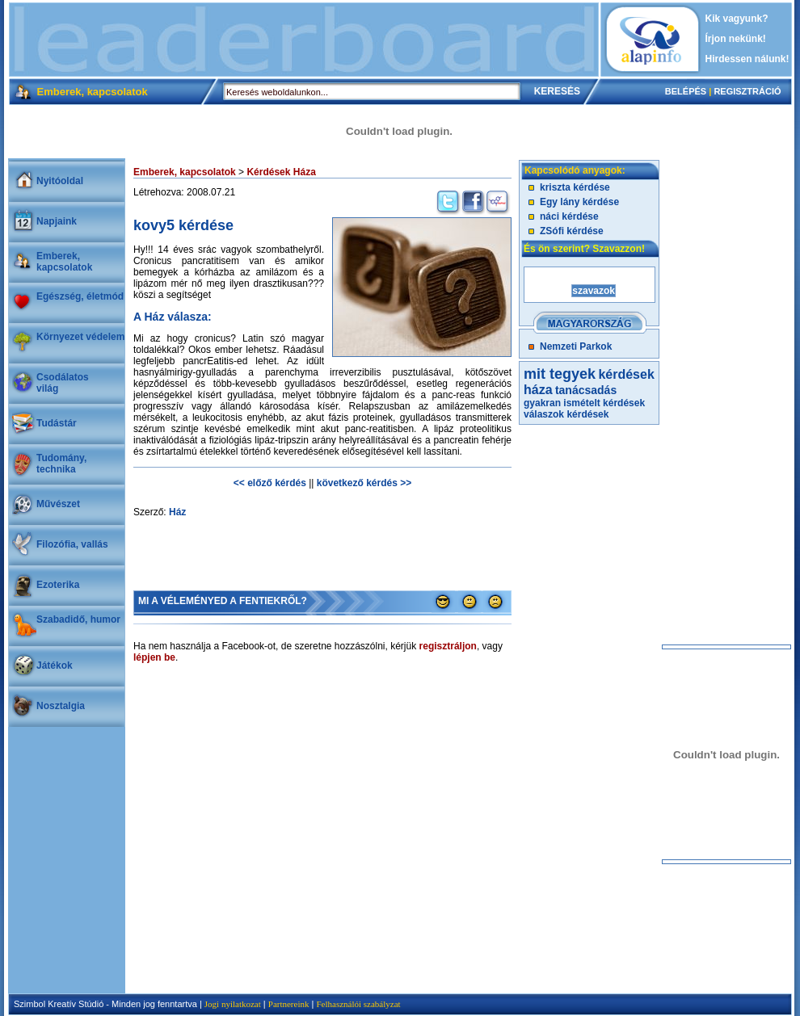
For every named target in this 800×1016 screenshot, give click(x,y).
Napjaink (56, 221)
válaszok (544, 414)
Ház (177, 512)
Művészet (58, 504)
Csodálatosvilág (62, 383)
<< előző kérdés (270, 483)
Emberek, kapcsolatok (64, 261)
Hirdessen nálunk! (747, 59)
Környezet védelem (80, 336)
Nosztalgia (60, 706)
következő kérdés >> (364, 483)
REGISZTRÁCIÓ (747, 91)
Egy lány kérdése (579, 202)
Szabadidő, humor (78, 619)
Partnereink (288, 1004)
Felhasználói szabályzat (358, 1004)
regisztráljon (448, 646)
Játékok (54, 665)
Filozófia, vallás (72, 544)
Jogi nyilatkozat (232, 1004)
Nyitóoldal (59, 181)
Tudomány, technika (61, 463)
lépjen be (154, 657)
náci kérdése (569, 216)
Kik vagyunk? (736, 18)
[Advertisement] (304, 39)
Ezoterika (57, 584)
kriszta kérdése (575, 187)
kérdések (587, 414)
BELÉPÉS (685, 91)
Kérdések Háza (280, 172)
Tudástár (56, 423)
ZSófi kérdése (572, 231)
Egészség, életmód (80, 296)
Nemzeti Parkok (576, 346)
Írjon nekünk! (735, 38)
